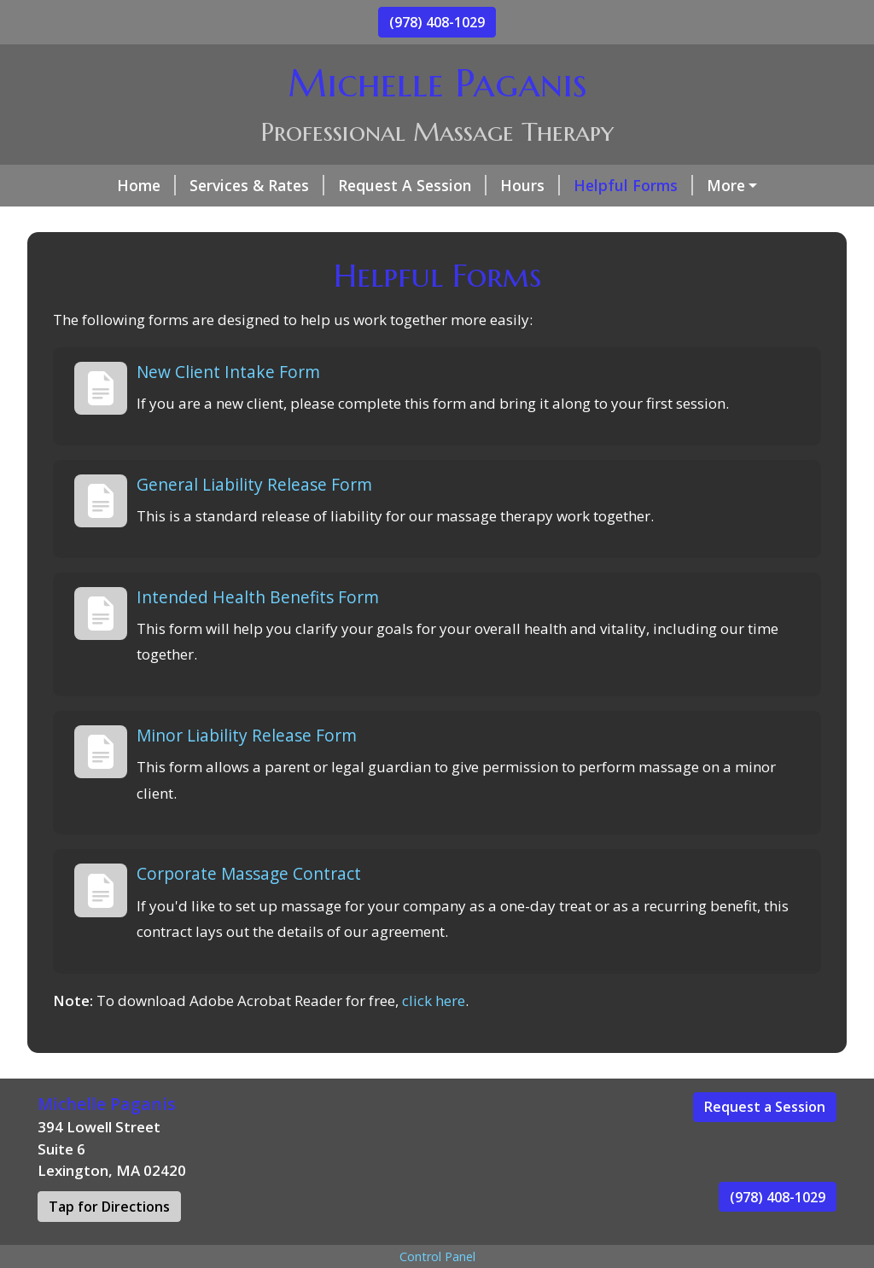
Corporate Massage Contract (249, 910)
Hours (464, 185)
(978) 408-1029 (437, 22)
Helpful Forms (567, 185)
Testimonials (207, 222)
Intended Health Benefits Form (258, 632)
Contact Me (691, 185)
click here (433, 1036)
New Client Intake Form (228, 407)
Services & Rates (191, 185)
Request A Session (346, 185)
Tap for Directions (109, 1242)
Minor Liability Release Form (247, 770)
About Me (95, 222)
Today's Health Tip (343, 222)
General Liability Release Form (254, 520)
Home (80, 185)
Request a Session (764, 1143)
